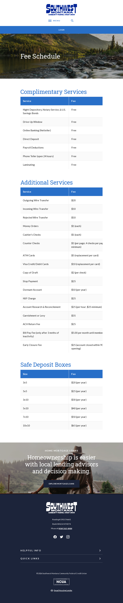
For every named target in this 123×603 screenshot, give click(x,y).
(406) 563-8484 (65, 528)
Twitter (61, 536)
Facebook (55, 536)
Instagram (68, 536)
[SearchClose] (72, 20)
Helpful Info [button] (30, 550)
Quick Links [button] (29, 558)
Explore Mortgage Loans (61, 484)
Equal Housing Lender (63, 590)
